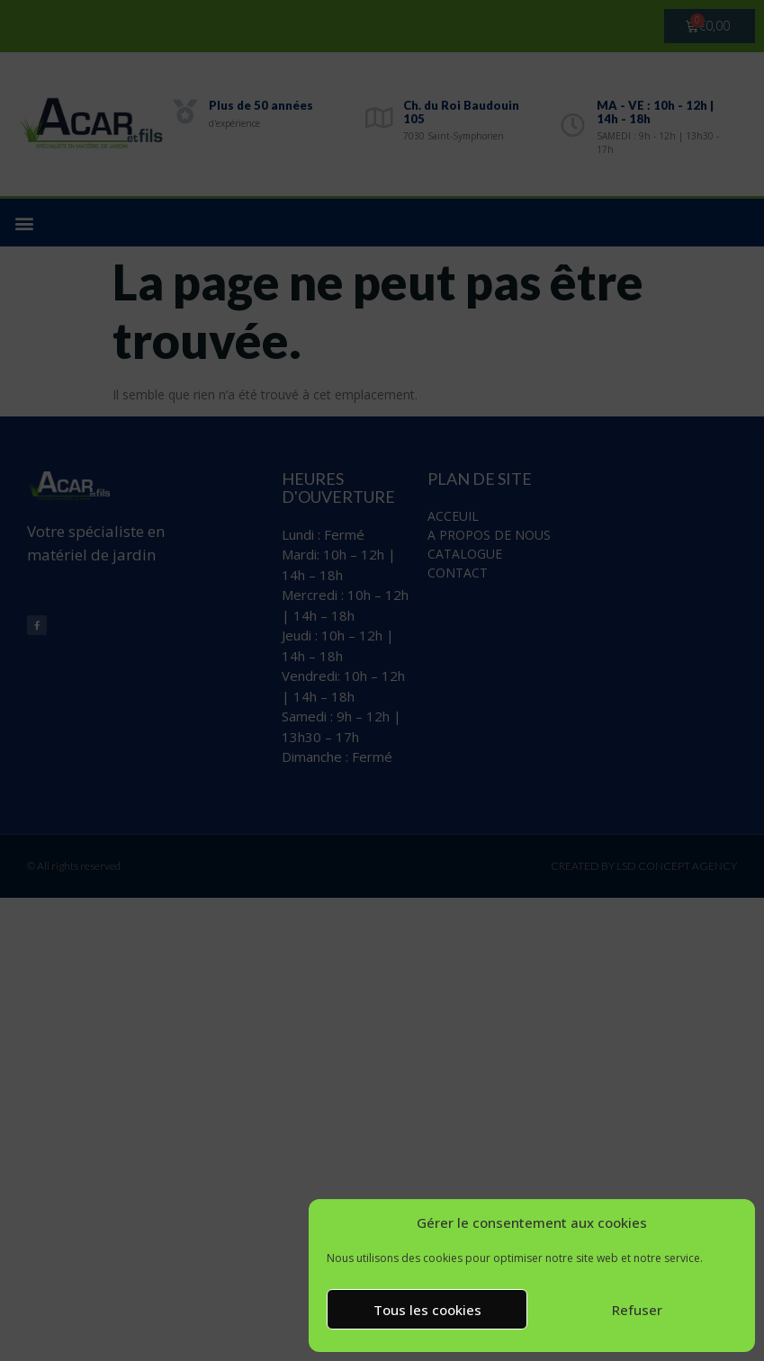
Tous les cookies (427, 1310)
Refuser (637, 1310)
